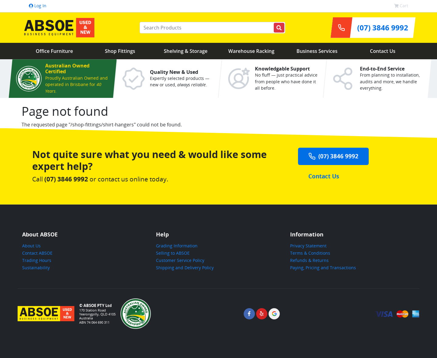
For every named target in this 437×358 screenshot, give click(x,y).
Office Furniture (54, 51)
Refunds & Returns (309, 260)
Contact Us (382, 51)
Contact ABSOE (37, 253)
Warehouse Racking (251, 51)
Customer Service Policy (180, 260)
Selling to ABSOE (173, 253)
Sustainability (36, 267)
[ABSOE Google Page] (274, 313)
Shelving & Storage (186, 51)
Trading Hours (36, 260)
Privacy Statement (308, 246)
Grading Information (177, 246)
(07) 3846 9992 (333, 156)
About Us (31, 246)
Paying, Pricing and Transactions (323, 267)
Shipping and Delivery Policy (185, 267)
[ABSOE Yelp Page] (261, 313)
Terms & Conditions (310, 253)
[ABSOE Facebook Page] (249, 313)
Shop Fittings (120, 51)
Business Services (316, 51)
